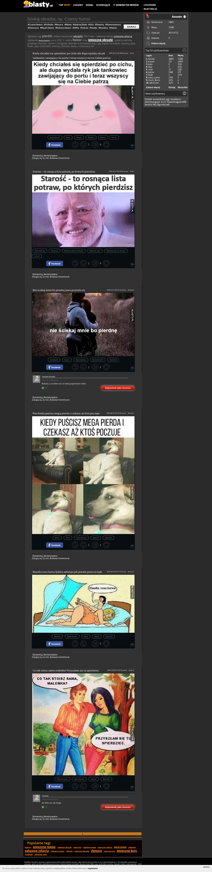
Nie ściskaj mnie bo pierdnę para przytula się (59, 290)
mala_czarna (154, 77)
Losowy (78, 5)
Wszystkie (183, 87)
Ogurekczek (163, 104)
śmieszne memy (44, 847)
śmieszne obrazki (100, 40)
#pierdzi (113, 360)
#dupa (79, 137)
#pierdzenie (55, 137)
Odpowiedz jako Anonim (118, 388)
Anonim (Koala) (48, 376)
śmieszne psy (109, 851)
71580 (171, 27)
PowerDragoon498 (176, 102)
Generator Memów (126, 5)
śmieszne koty (127, 851)
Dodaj (89, 5)
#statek (91, 137)
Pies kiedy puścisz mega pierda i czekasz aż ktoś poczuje (66, 413)
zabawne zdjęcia (37, 851)
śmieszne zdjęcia (123, 36)
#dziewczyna (62, 779)
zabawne (132, 847)
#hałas (103, 137)
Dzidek (148, 99)
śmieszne (77, 847)
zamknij (206, 867)
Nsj (154, 104)
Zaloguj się (37, 158)
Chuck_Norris (154, 80)
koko (150, 64)
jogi (168, 99)
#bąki (96, 636)
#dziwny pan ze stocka (115, 251)
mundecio (175, 99)
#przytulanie (97, 360)
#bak (68, 137)
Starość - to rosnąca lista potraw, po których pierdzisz (64, 171)
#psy (68, 538)
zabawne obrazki (64, 847)
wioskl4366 (159, 99)
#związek (54, 360)
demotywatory (44, 40)
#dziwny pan (95, 251)
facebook (29, 855)
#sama (93, 779)
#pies (57, 538)
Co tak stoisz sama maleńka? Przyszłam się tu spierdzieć (66, 670)
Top (64, 5)
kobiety (28, 847)
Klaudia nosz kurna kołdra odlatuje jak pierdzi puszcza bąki (67, 571)
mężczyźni (120, 847)
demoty (96, 851)
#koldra (57, 636)
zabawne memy (89, 847)
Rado (150, 75)
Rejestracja (150, 9)
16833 (171, 22)
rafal (150, 69)
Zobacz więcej (158, 43)
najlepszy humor (57, 851)
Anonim (151, 59)
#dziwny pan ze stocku (73, 251)
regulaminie (93, 868)
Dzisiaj (172, 87)
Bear (150, 67)
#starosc (54, 251)
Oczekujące (103, 5)
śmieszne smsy (40, 855)
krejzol (151, 61)
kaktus (151, 72)
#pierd (95, 538)
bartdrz (148, 104)
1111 (163, 102)
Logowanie (150, 5)
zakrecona (154, 83)
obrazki (78, 36)
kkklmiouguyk (152, 102)
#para (66, 360)
